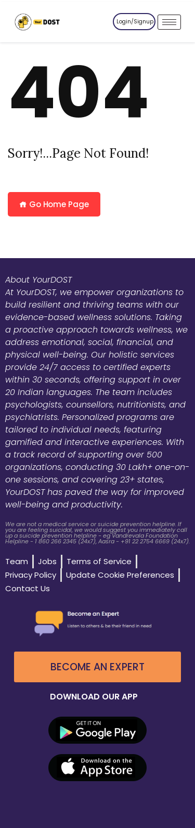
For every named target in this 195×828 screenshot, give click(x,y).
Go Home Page (54, 204)
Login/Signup (134, 22)
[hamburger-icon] (169, 22)
